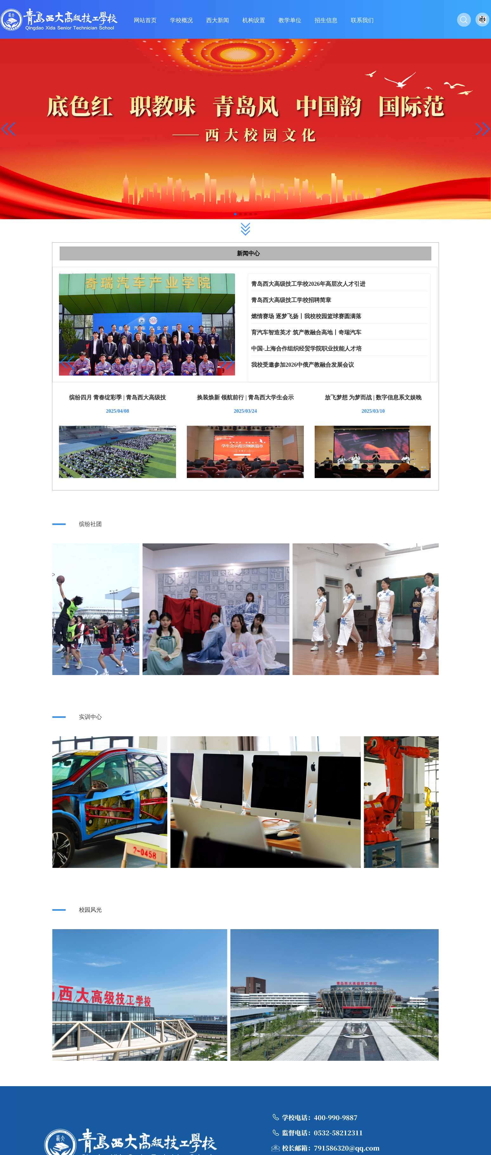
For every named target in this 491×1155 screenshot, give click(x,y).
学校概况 (181, 20)
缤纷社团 (90, 524)
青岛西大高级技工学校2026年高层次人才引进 (308, 284)
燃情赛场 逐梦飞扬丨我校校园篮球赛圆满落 (306, 316)
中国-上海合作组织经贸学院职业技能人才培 (306, 348)
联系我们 (362, 20)
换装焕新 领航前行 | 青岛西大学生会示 (245, 397)
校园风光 (90, 910)
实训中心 (90, 717)
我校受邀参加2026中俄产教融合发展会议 (302, 365)
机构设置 (253, 20)
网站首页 (145, 20)
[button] (483, 129)
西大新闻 (217, 20)
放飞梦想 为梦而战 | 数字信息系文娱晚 (373, 397)
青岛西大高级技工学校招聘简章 (291, 300)
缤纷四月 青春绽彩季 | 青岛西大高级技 (117, 397)
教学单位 (289, 20)
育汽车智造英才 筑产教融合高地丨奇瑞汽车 (306, 332)
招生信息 (326, 20)
